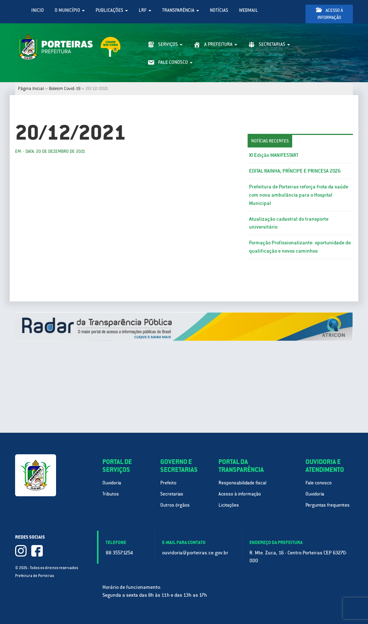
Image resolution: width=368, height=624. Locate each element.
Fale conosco (318, 483)
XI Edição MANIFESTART (273, 155)
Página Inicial (31, 89)
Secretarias (171, 494)
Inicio (37, 10)
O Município (70, 10)
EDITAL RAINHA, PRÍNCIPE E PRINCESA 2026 (295, 171)
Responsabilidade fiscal (242, 483)
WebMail (248, 10)
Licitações (228, 505)
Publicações (112, 10)
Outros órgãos (175, 505)
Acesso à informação (329, 13)
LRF (145, 10)
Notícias (219, 10)
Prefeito (168, 483)
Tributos (110, 494)
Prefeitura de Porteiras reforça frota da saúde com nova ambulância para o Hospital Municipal (298, 194)
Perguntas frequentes (327, 505)
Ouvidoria (111, 483)
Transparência (180, 10)
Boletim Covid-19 (64, 89)
